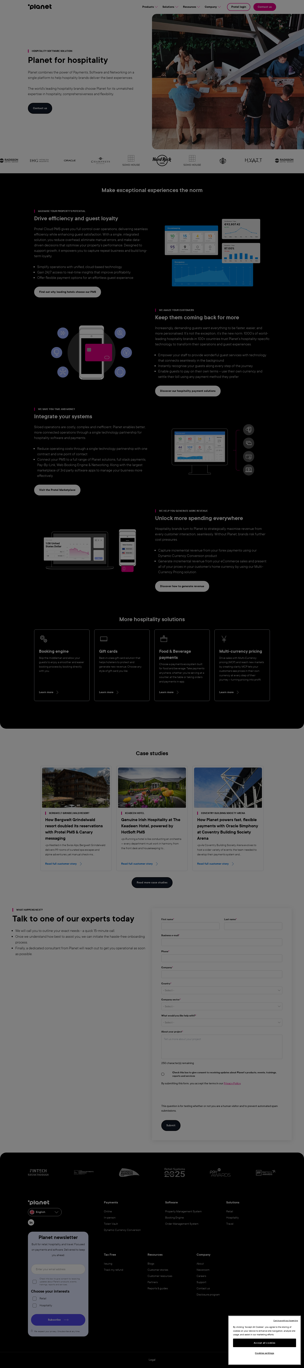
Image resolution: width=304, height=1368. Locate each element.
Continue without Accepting (285, 1320)
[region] (264, 1340)
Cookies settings (264, 1353)
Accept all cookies (264, 1342)
